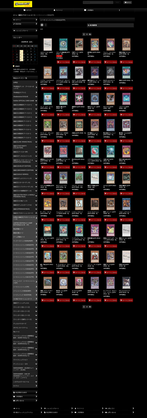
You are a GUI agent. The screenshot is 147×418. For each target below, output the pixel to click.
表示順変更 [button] (92, 25)
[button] (119, 10)
